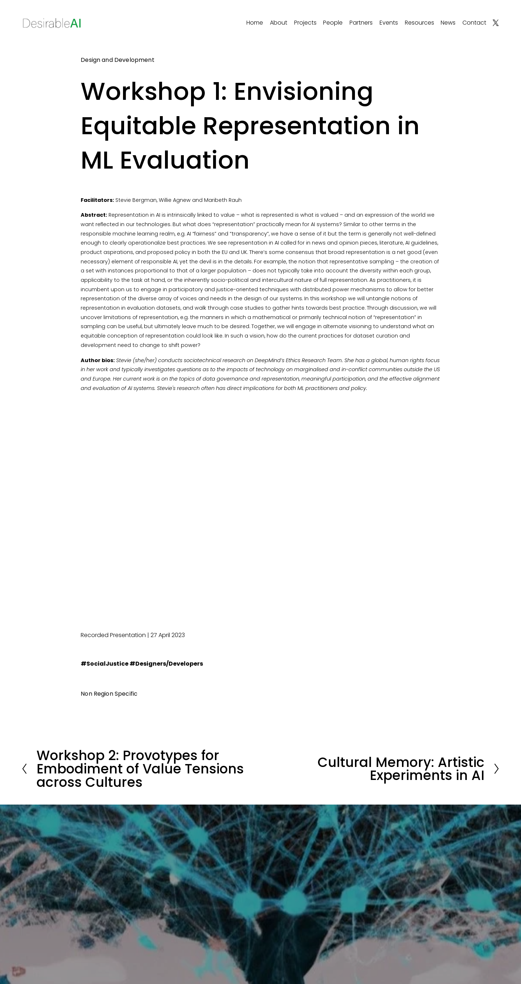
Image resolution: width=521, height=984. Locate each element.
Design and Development (117, 60)
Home (254, 22)
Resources (419, 22)
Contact (474, 22)
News (448, 22)
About (278, 22)
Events (389, 22)
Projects (305, 22)
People (333, 22)
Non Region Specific (109, 694)
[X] (495, 22)
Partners (361, 22)
